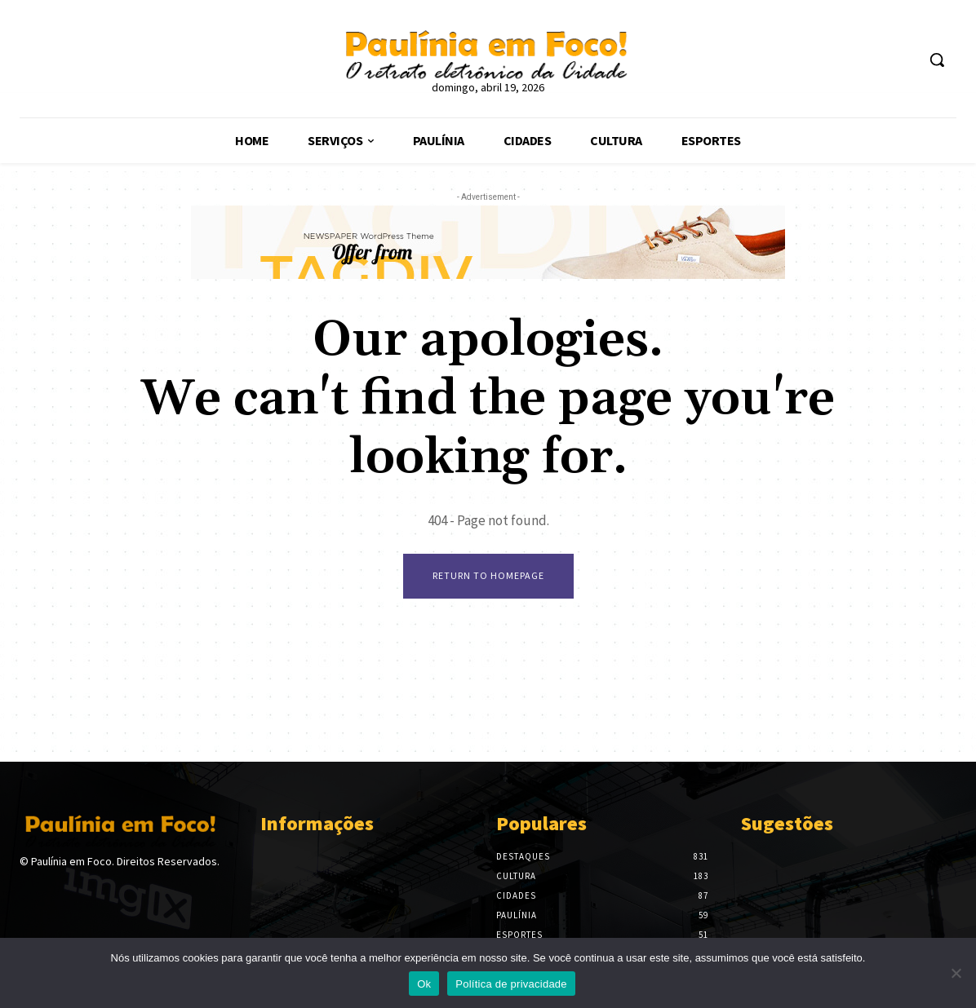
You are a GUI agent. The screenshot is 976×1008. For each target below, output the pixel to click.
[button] (936, 59)
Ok (424, 984)
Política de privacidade (511, 984)
